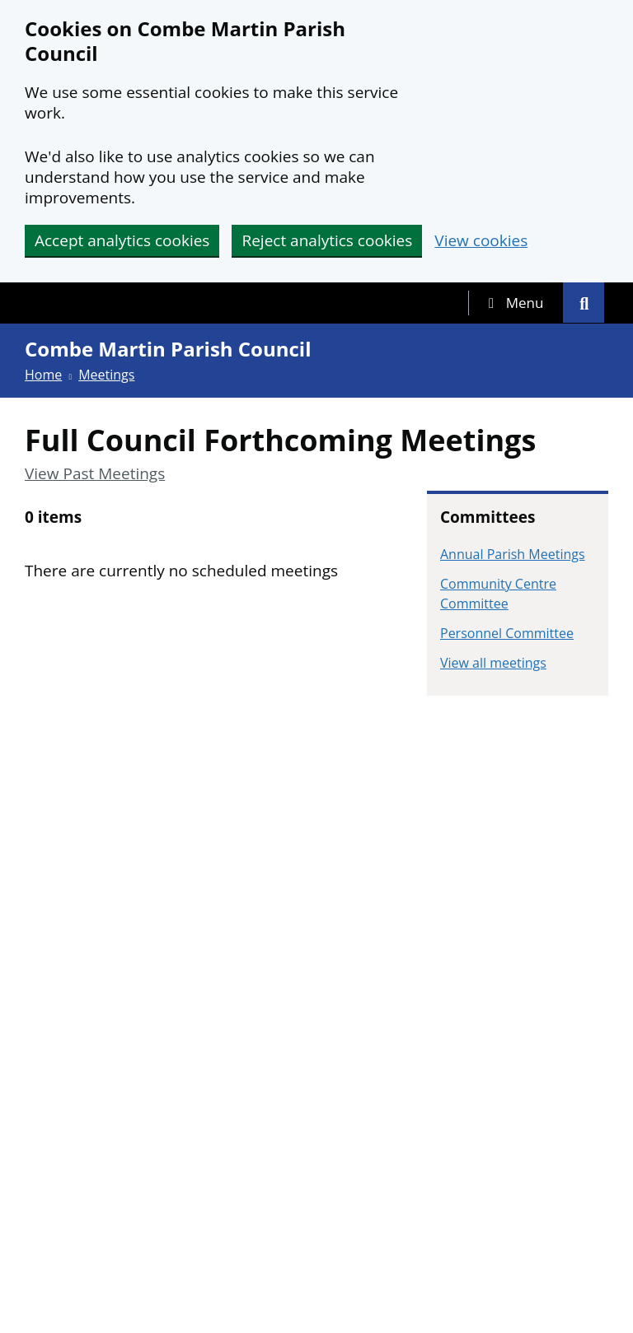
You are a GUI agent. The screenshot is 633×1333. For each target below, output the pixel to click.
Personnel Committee (507, 633)
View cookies (481, 241)
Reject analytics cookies (326, 240)
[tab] (516, 303)
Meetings (106, 375)
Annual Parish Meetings (512, 554)
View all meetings (493, 663)
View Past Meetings (95, 474)
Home (43, 375)
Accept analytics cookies (122, 240)
